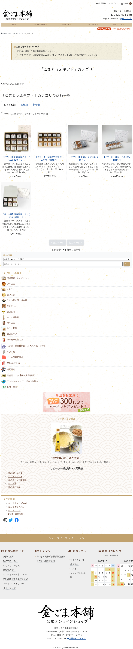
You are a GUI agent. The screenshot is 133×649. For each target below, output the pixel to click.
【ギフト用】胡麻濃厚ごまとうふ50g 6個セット (16, 218)
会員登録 (101, 3)
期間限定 (8, 372)
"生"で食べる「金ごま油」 (66, 460)
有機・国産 (9, 389)
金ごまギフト (14, 36)
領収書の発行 (9, 572)
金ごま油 (8, 314)
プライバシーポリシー (13, 585)
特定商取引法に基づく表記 (15, 581)
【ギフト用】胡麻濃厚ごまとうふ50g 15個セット (49, 160)
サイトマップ (9, 590)
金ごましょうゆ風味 (17, 482)
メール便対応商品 (12, 360)
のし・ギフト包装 (11, 567)
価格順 (24, 106)
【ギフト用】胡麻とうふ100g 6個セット (83, 161)
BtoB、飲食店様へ (16, 516)
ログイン (113, 3)
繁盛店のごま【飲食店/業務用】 (18, 378)
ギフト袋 (8, 354)
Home (14, 25)
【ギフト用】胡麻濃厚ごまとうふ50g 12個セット (16, 161)
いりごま (8, 286)
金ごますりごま (15, 478)
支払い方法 (8, 558)
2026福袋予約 (10, 365)
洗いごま (8, 297)
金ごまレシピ (14, 512)
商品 (5, 36)
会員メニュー (117, 25)
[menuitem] (14, 26)
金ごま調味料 (10, 320)
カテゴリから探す (39, 25)
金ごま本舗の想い (16, 509)
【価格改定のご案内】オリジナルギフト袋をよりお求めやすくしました (64, 57)
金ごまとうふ (14, 489)
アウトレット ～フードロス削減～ (19, 383)
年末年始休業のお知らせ (44, 53)
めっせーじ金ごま (12, 342)
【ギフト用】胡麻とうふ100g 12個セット (116, 161)
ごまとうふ (9, 308)
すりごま (8, 292)
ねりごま (8, 325)
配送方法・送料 (10, 563)
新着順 (36, 106)
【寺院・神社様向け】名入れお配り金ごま (23, 348)
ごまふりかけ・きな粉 (14, 302)
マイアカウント (77, 562)
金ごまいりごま (15, 475)
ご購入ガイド (91, 25)
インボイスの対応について (15, 576)
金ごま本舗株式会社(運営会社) (51, 558)
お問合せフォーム (76, 640)
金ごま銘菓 (9, 331)
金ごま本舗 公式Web (17, 505)
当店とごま (65, 25)
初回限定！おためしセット (16, 281)
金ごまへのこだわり (46, 563)
